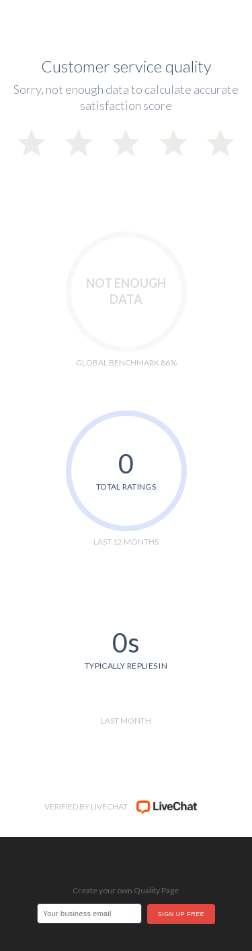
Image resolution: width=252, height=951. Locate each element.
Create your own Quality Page (126, 890)
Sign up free (181, 914)
